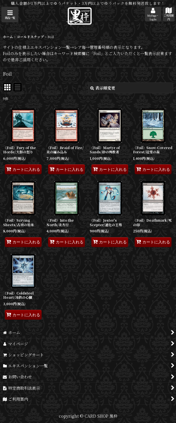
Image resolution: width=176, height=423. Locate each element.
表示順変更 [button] (102, 88)
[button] (9, 14)
